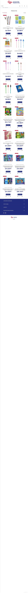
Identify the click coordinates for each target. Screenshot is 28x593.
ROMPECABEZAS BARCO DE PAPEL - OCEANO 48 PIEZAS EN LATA (14, 456)
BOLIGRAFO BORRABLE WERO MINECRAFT (14, 248)
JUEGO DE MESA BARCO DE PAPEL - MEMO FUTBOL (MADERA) (14, 317)
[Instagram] (5, 585)
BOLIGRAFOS (14, 38)
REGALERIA (14, 559)
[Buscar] (22, 6)
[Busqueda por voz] (19, 6)
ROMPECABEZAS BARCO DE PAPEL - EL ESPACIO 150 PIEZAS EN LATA (14, 526)
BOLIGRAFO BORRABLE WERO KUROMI (14, 178)
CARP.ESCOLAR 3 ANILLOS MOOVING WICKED (14, 387)
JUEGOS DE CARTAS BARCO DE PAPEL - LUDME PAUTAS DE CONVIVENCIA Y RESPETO (14, 353)
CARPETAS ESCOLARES (14, 385)
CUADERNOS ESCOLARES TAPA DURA (14, 281)
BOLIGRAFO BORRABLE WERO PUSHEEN (14, 213)
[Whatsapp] (3, 585)
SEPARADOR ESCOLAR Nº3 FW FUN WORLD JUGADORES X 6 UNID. (14, 74)
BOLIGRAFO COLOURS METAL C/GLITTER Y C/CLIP (14, 109)
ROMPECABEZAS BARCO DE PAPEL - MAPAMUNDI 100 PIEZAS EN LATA (14, 491)
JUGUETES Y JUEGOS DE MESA (14, 316)
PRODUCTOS (6, 7)
